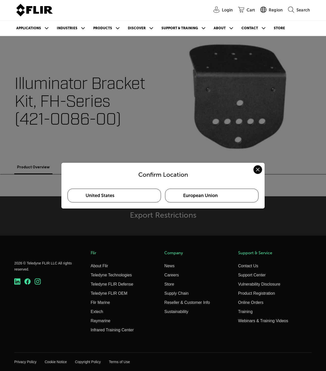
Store (279, 28)
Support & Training (179, 28)
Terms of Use (119, 362)
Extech (97, 311)
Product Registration (256, 293)
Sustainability (176, 311)
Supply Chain (176, 293)
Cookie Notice (56, 362)
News (169, 266)
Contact (249, 28)
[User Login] (220, 10)
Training (245, 311)
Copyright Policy (88, 362)
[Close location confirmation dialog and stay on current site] (257, 169)
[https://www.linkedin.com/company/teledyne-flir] (17, 281)
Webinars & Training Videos (263, 321)
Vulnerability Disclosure (259, 284)
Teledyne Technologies (111, 275)
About (220, 28)
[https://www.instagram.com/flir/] (38, 281)
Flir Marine (100, 302)
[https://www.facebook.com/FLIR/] (27, 281)
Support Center (252, 275)
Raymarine (100, 321)
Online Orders (251, 302)
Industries (67, 28)
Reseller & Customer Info (187, 302)
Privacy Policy (25, 362)
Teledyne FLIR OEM (109, 293)
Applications (28, 28)
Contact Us (248, 266)
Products (102, 28)
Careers (171, 275)
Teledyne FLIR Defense (112, 284)
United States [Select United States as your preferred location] (100, 195)
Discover (137, 28)
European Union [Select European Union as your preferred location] (200, 195)
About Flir (99, 266)
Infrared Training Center (112, 330)
